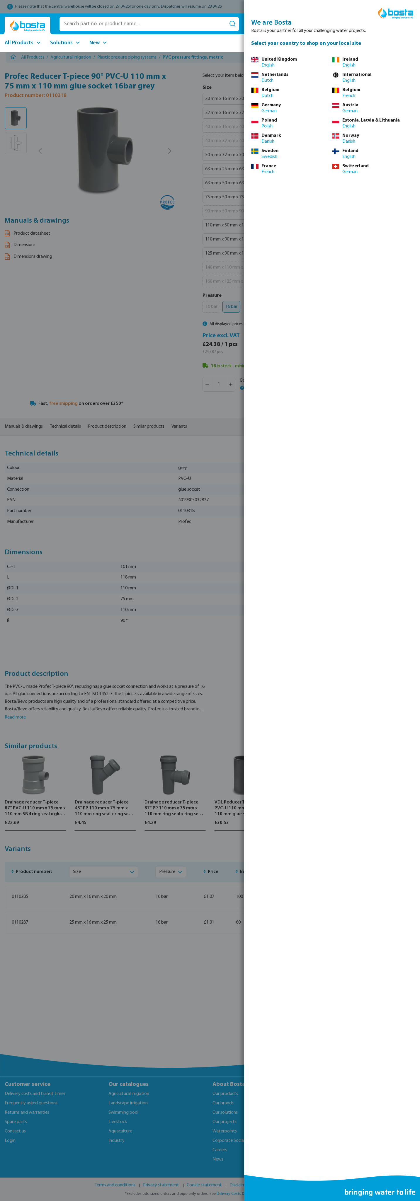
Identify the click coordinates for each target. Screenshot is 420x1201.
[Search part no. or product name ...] (142, 24)
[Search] (232, 24)
